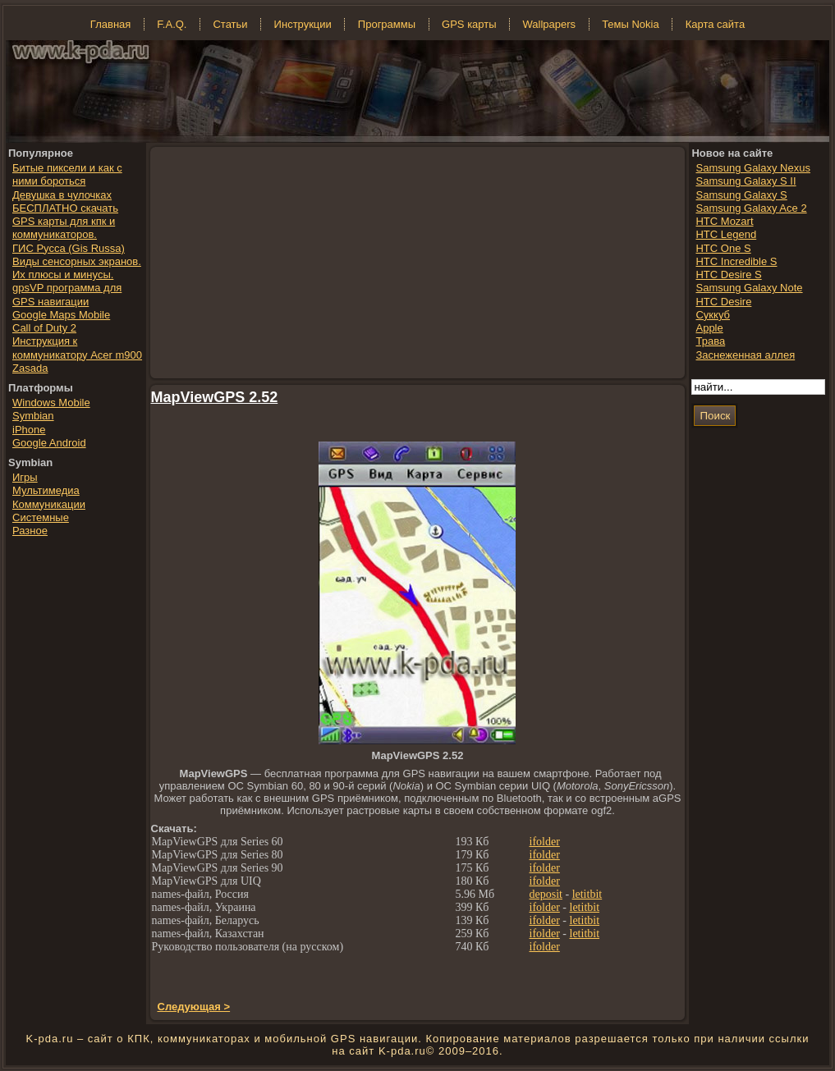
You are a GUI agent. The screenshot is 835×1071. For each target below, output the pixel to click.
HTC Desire (723, 301)
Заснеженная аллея (745, 355)
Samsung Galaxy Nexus (752, 168)
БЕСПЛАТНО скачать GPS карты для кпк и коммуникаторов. (65, 221)
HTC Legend (725, 234)
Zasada (30, 368)
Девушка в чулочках (62, 195)
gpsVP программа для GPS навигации (67, 294)
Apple (709, 328)
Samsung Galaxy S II (745, 181)
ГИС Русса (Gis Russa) (68, 248)
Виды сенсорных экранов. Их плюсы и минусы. (76, 268)
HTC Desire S (728, 274)
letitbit (587, 894)
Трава (710, 341)
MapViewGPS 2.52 (214, 397)
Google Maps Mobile (61, 315)
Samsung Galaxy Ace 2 (750, 208)
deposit (546, 894)
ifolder (545, 841)
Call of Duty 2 (44, 328)
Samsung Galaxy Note (748, 287)
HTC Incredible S (736, 261)
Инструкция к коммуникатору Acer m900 (77, 347)
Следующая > (194, 1006)
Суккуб (712, 315)
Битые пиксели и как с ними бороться (67, 174)
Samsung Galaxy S (741, 195)
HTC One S (722, 248)
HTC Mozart (724, 221)
